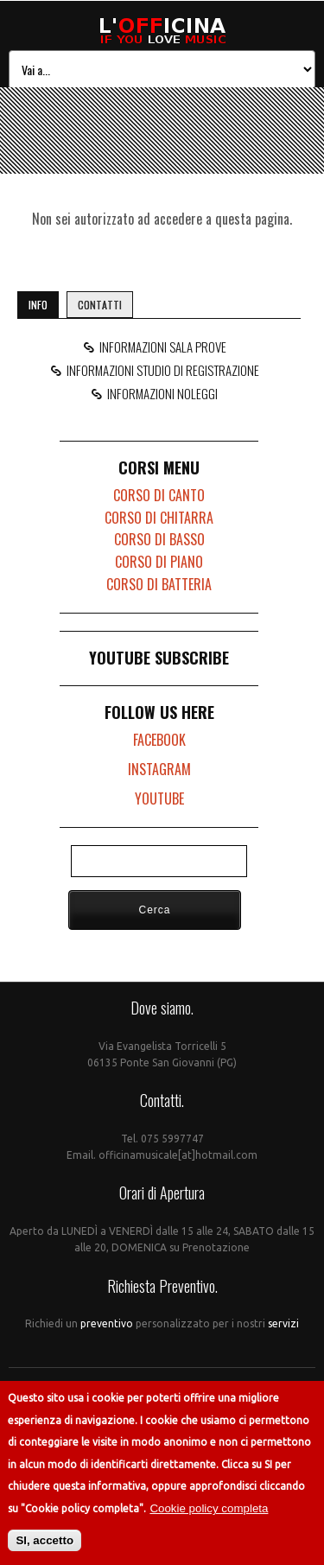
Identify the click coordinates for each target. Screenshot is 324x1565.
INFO (38, 304)
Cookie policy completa (208, 1508)
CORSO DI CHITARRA (159, 517)
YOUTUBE (159, 798)
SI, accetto (44, 1540)
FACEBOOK (159, 739)
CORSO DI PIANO (159, 561)
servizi (282, 1323)
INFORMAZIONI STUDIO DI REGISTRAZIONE (160, 369)
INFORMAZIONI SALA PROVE (160, 346)
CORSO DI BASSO (159, 539)
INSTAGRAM (159, 769)
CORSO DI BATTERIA (159, 584)
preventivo (108, 1323)
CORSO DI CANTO (159, 495)
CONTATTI (100, 304)
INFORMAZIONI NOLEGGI (160, 393)
